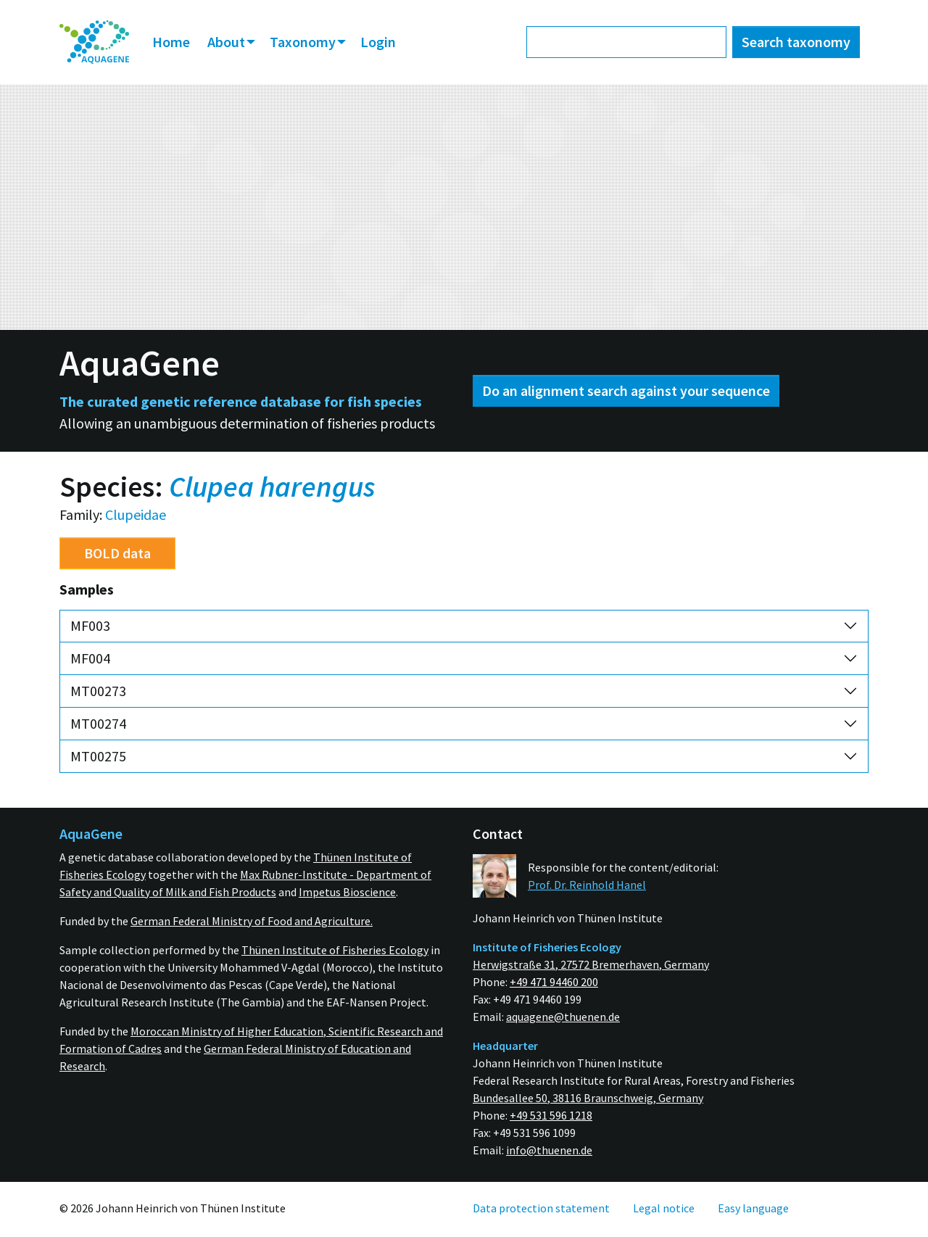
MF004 (90, 658)
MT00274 (98, 723)
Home (171, 42)
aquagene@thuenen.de (563, 1016)
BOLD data (117, 553)
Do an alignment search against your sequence (626, 390)
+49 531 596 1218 (551, 1115)
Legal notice (664, 1208)
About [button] (227, 42)
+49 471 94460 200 (554, 982)
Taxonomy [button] (304, 42)
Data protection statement (541, 1208)
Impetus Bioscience (347, 892)
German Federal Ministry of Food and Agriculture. (251, 921)
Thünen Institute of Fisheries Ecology (334, 950)
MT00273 (98, 691)
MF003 (90, 625)
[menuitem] (94, 42)
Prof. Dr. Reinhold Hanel (587, 884)
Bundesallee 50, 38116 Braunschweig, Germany (588, 1098)
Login (378, 42)
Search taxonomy (796, 42)
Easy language (753, 1208)
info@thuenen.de (549, 1150)
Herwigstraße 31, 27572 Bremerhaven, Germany (591, 964)
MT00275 (98, 756)
